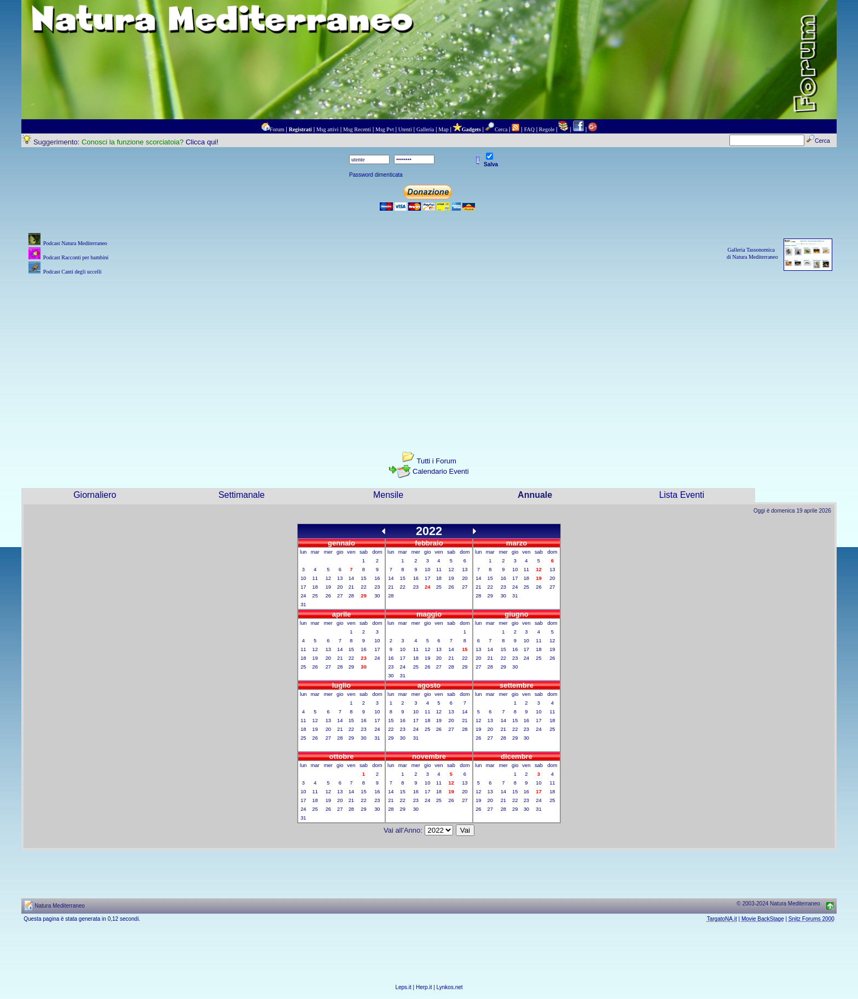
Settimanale (241, 495)
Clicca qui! (201, 142)
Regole (546, 129)
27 (340, 596)
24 (303, 596)
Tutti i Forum (436, 461)
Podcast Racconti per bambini (76, 257)
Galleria (425, 129)
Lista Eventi (681, 495)
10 (303, 578)
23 (377, 587)
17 (303, 587)
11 (315, 578)
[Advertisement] (429, 354)
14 (351, 578)
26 (328, 596)
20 (340, 587)
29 (490, 596)
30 (377, 596)
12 (328, 578)
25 (315, 596)
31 (303, 604)
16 (377, 578)
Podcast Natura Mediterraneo (75, 243)
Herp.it (424, 987)
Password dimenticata (376, 175)
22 (363, 587)
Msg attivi (327, 129)
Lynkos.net (450, 987)
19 (328, 587)
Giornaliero (94, 495)
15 (363, 578)
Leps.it (403, 987)
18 (315, 587)
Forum (277, 129)
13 (340, 578)
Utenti (405, 129)
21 (351, 587)
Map (443, 129)
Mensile (388, 495)
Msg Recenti (357, 129)
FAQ (529, 129)
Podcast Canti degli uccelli (72, 272)
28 (351, 596)
